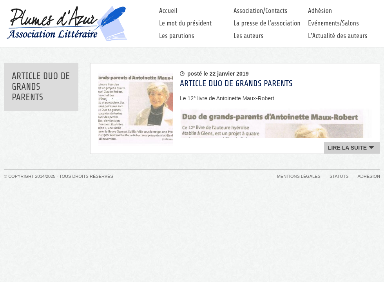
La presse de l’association (267, 23)
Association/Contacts (260, 10)
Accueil (168, 10)
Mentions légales (299, 176)
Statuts (339, 176)
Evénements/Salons (333, 23)
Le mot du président (185, 23)
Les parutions (176, 36)
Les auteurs (248, 36)
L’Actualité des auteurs (338, 36)
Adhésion (320, 10)
